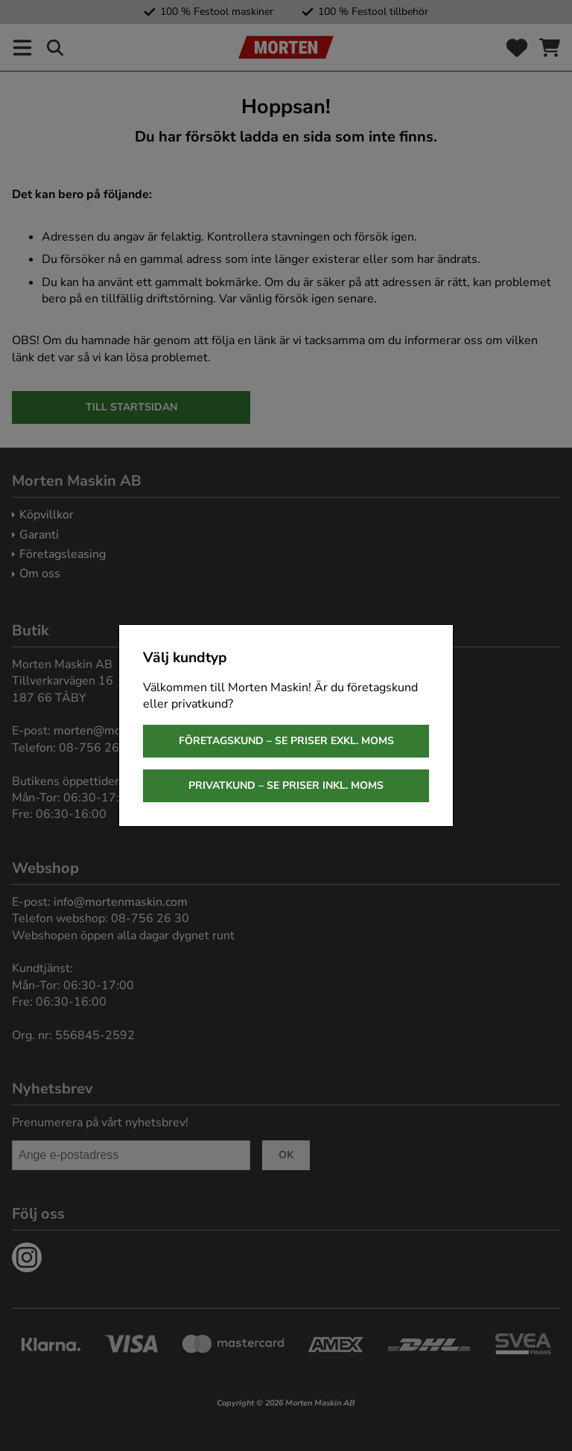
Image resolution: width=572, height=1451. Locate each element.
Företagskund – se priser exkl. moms (286, 741)
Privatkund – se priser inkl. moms (286, 785)
